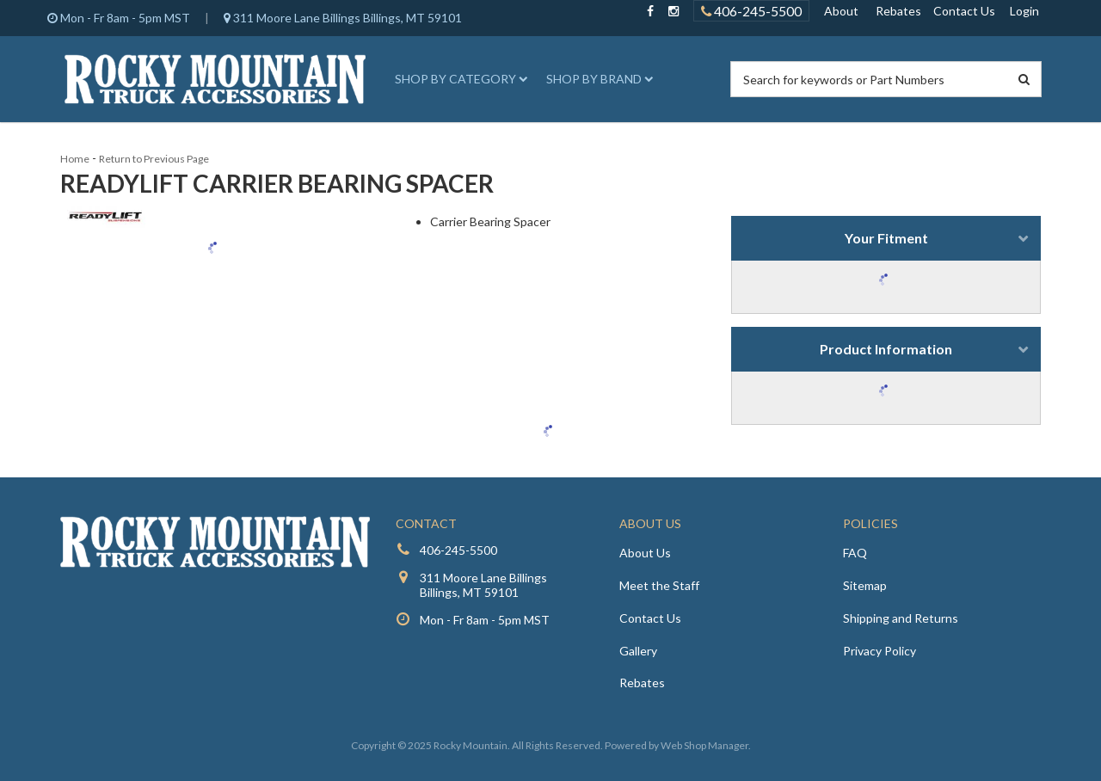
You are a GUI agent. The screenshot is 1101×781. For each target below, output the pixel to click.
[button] (458, 79)
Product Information (886, 349)
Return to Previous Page (154, 158)
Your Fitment (886, 238)
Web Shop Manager (704, 745)
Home (74, 158)
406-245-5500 (458, 550)
